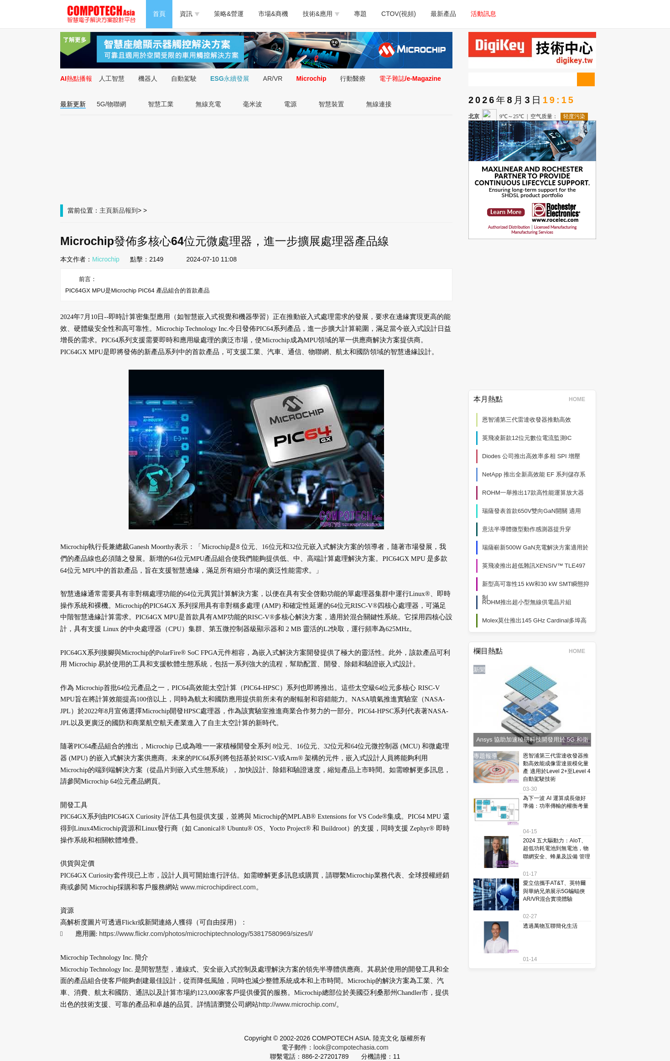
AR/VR (273, 78)
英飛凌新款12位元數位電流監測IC (526, 437)
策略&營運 (229, 13)
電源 (290, 104)
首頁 (159, 13)
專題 (360, 13)
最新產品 (443, 13)
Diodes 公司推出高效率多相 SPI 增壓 (531, 456)
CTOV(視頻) (398, 13)
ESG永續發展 (229, 78)
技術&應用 (321, 13)
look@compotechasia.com (350, 1047)
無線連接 (379, 104)
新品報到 (125, 210)
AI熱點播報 (76, 78)
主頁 (105, 210)
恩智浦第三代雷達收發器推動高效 (526, 419)
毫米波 (252, 104)
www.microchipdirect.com (217, 887)
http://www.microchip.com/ (297, 1004)
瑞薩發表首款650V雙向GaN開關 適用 (531, 510)
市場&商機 (273, 13)
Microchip (311, 78)
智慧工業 (161, 104)
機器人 (147, 78)
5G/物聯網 (111, 104)
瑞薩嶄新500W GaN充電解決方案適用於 (535, 547)
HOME (580, 399)
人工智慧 (112, 78)
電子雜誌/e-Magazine (410, 78)
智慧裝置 (331, 104)
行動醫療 (353, 78)
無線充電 (208, 104)
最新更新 (73, 104)
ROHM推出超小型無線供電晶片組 (526, 602)
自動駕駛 (184, 78)
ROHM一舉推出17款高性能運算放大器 (533, 492)
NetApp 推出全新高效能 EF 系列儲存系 (534, 474)
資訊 (189, 13)
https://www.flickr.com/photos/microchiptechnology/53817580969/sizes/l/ (205, 933)
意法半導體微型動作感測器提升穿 (526, 529)
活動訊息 (483, 13)
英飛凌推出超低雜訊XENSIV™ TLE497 (534, 565)
